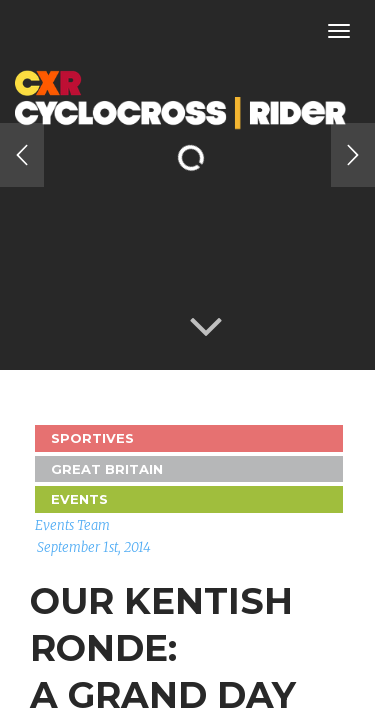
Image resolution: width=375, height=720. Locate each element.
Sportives (92, 438)
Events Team (72, 525)
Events (79, 499)
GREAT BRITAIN (107, 469)
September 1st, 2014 (94, 547)
